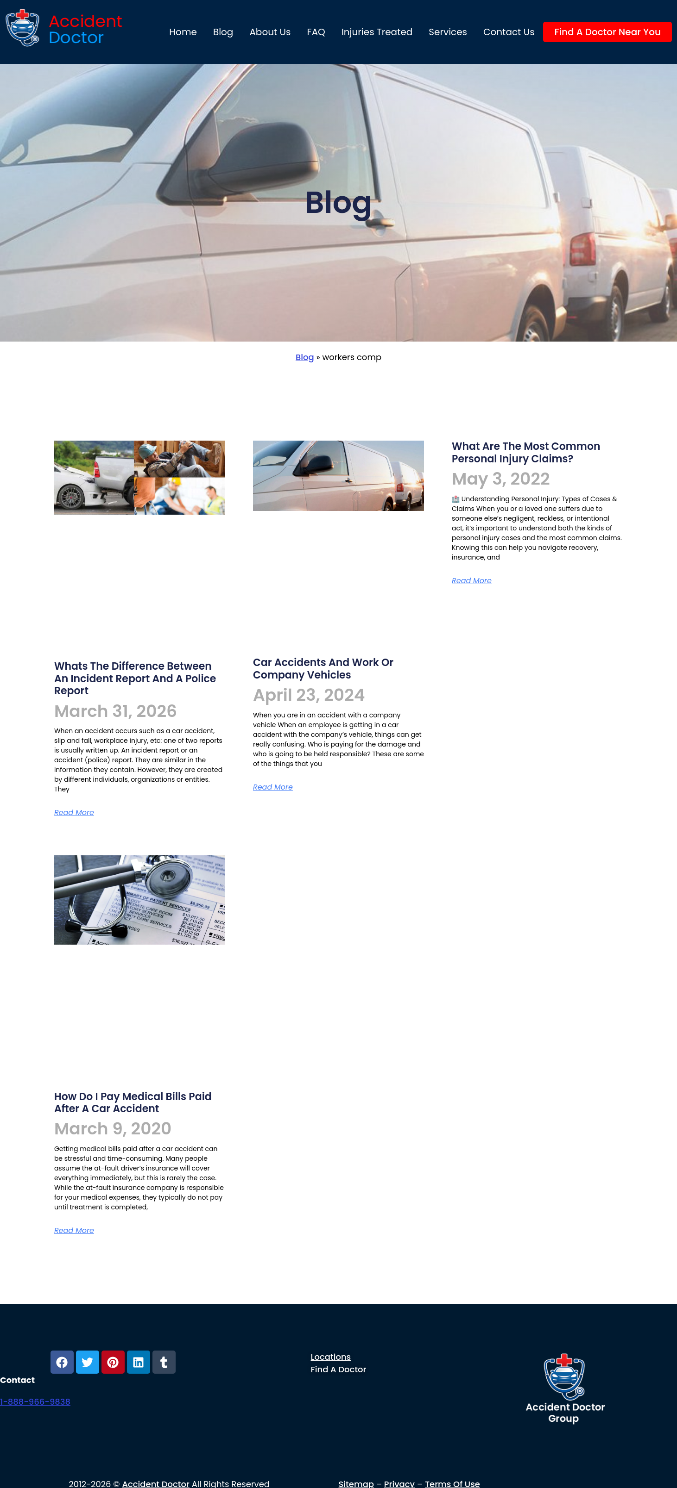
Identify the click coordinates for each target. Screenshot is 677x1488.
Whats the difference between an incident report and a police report (135, 678)
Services (448, 31)
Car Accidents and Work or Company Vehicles (323, 668)
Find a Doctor (339, 1369)
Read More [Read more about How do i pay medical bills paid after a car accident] (74, 1230)
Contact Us (509, 31)
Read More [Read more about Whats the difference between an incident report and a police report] (74, 812)
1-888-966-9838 (35, 1401)
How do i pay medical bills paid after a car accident (133, 1103)
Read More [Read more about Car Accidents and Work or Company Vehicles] (273, 787)
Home (183, 31)
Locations (331, 1357)
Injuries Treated (377, 31)
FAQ (316, 31)
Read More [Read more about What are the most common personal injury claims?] (472, 580)
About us (270, 31)
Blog (223, 31)
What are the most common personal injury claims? (526, 452)
